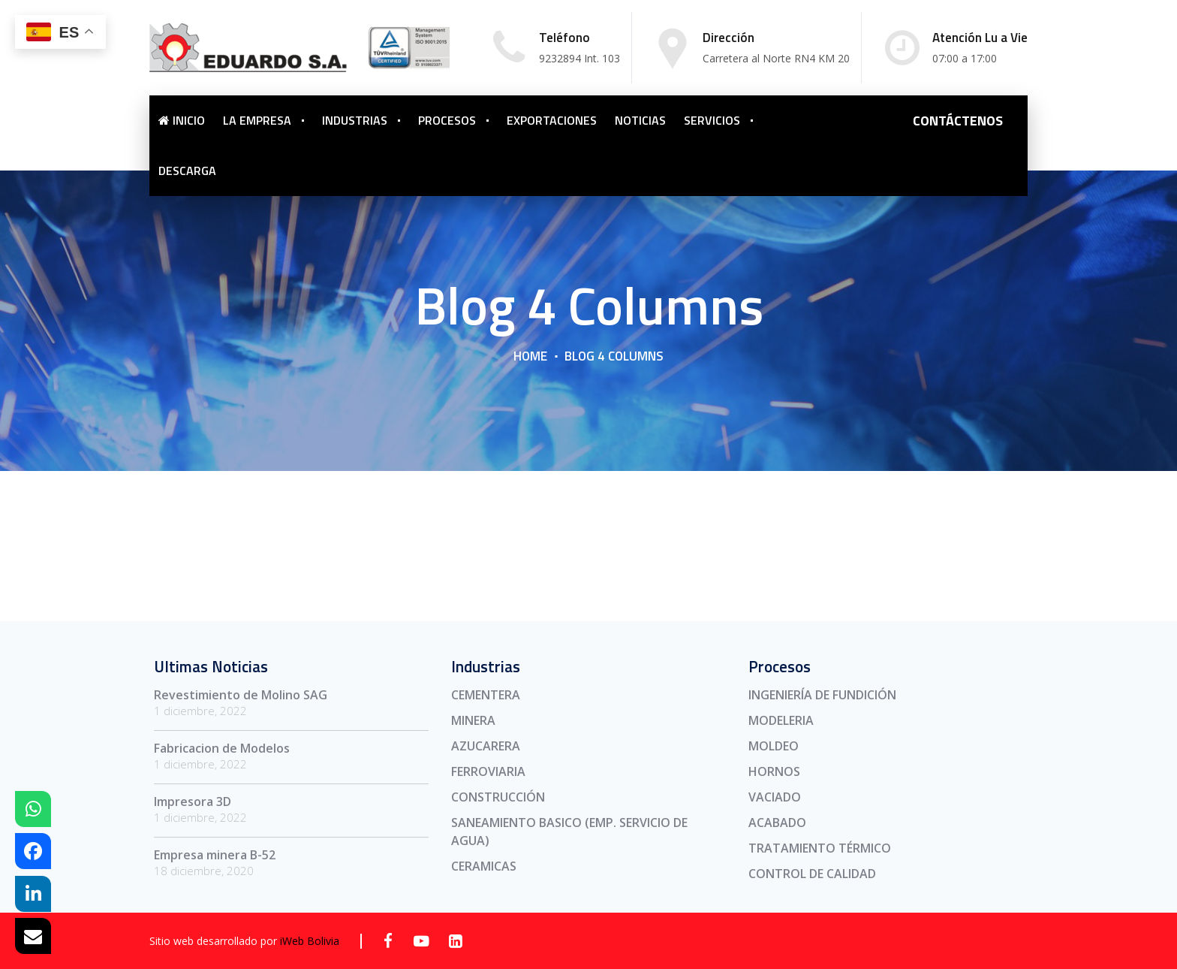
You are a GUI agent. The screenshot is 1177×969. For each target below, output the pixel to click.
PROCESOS (447, 120)
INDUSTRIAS (354, 120)
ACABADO (777, 822)
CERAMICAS (483, 866)
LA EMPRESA (257, 120)
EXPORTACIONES (552, 120)
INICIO (181, 120)
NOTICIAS (640, 120)
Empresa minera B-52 (214, 855)
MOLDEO (773, 746)
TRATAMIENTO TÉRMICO (819, 848)
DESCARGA (187, 171)
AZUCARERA (485, 746)
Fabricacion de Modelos (222, 748)
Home (530, 356)
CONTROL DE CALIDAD (812, 873)
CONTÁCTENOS (958, 120)
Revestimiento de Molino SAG (240, 695)
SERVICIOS (712, 120)
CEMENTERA (485, 695)
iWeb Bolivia (309, 941)
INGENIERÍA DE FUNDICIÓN (822, 695)
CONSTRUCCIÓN (498, 797)
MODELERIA (781, 720)
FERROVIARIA (488, 771)
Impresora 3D (192, 801)
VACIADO (774, 797)
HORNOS (774, 771)
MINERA (473, 720)
